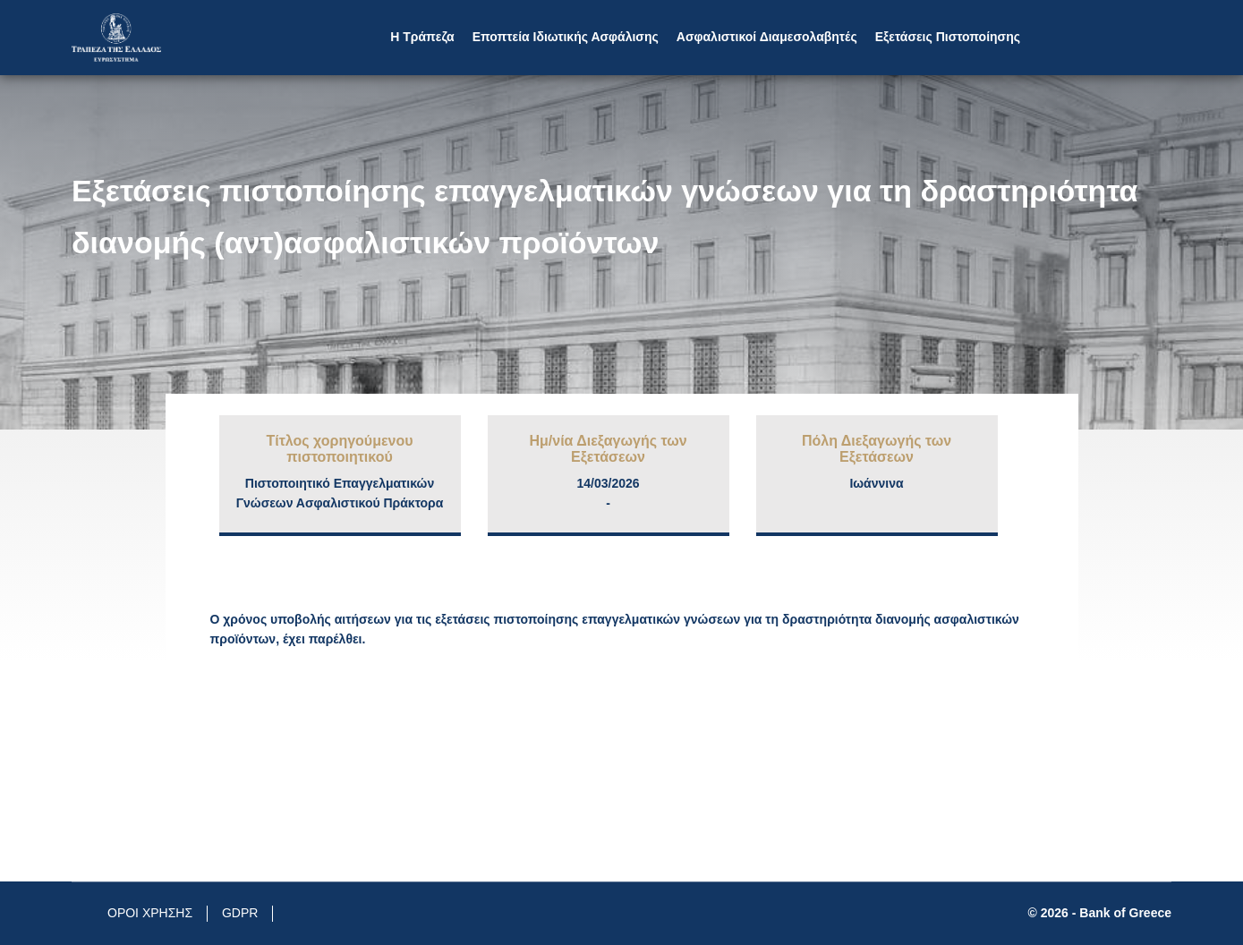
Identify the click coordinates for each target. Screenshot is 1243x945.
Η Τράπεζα (422, 37)
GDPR (240, 913)
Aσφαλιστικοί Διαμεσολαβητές (767, 37)
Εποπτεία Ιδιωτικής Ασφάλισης (566, 37)
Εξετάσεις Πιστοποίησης (947, 37)
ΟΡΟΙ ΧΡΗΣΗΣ (149, 913)
